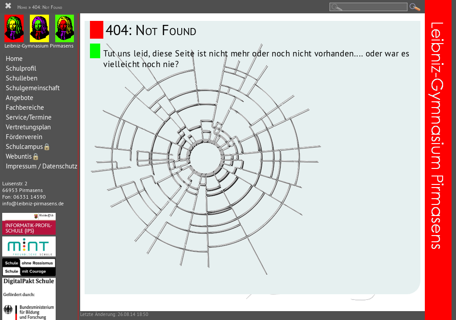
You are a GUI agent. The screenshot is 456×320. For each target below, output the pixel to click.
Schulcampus (28, 146)
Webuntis (23, 156)
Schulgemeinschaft (33, 88)
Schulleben (21, 78)
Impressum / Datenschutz (41, 166)
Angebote (19, 97)
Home (14, 58)
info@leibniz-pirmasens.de (33, 203)
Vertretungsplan (28, 127)
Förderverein (24, 136)
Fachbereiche (25, 107)
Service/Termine (29, 117)
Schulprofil (21, 68)
